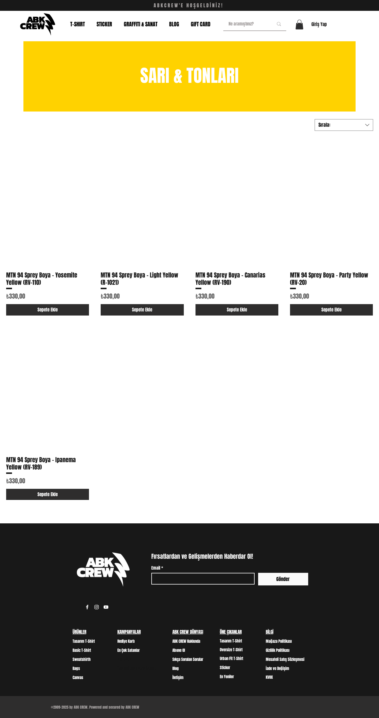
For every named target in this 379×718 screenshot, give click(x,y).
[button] (299, 24)
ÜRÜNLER (79, 632)
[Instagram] (97, 607)
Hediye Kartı (126, 641)
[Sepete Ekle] (47, 310)
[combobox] (344, 125)
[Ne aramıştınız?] (247, 24)
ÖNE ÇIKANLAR (231, 632)
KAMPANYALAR (129, 632)
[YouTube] (106, 607)
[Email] (201, 578)
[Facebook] (87, 607)
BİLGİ (269, 632)
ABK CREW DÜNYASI (187, 632)
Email (157, 568)
